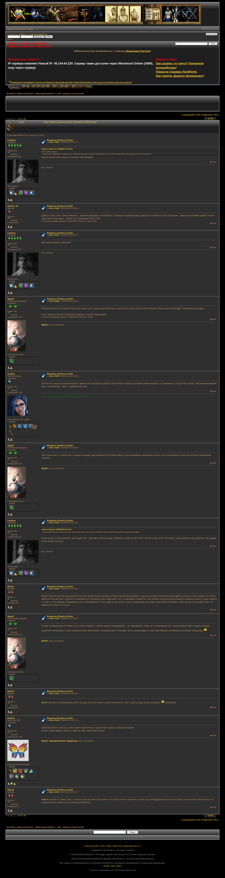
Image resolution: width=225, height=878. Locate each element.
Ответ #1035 (54, 720)
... (17, 119)
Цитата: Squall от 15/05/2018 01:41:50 (56, 529)
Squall (10, 299)
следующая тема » (210, 114)
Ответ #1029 (54, 376)
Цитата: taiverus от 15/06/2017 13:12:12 (57, 149)
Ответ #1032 (54, 589)
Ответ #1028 (54, 301)
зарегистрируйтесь (39, 34)
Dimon (10, 586)
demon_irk (12, 206)
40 (19, 119)
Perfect (11, 718)
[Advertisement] (112, 103)
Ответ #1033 (54, 618)
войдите (22, 34)
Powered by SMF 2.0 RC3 (94, 846)
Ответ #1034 (54, 693)
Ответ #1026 (54, 208)
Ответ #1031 (54, 523)
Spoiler (44, 325)
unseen (11, 374)
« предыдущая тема (190, 114)
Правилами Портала (138, 51)
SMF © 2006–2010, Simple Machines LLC (124, 846)
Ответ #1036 (54, 792)
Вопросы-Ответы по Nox (60, 140)
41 (22, 119)
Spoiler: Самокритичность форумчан (59, 741)
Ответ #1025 (54, 142)
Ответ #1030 (54, 448)
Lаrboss (11, 140)
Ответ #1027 (54, 235)
